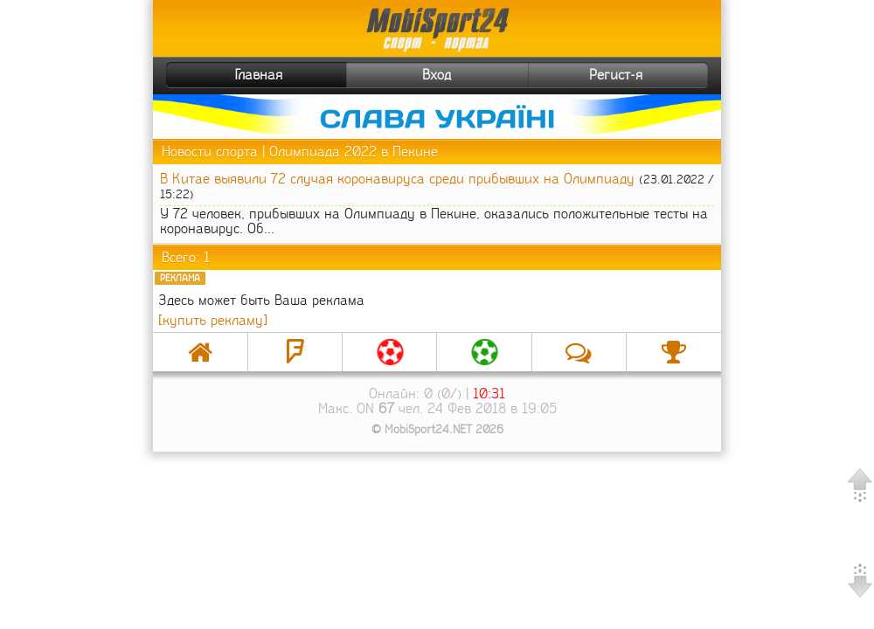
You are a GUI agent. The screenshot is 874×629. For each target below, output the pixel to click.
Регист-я (646, 75)
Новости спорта (210, 151)
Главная (226, 75)
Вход (436, 74)
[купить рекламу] (212, 320)
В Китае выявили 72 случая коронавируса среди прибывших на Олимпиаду (397, 178)
